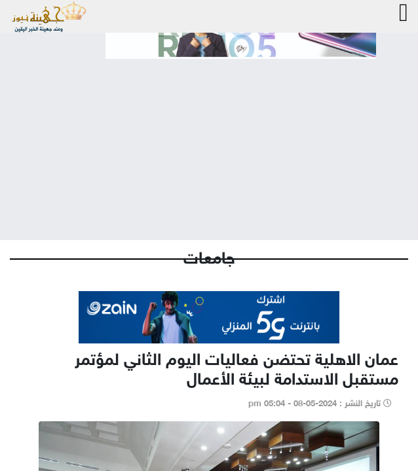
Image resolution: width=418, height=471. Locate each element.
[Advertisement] (209, 138)
